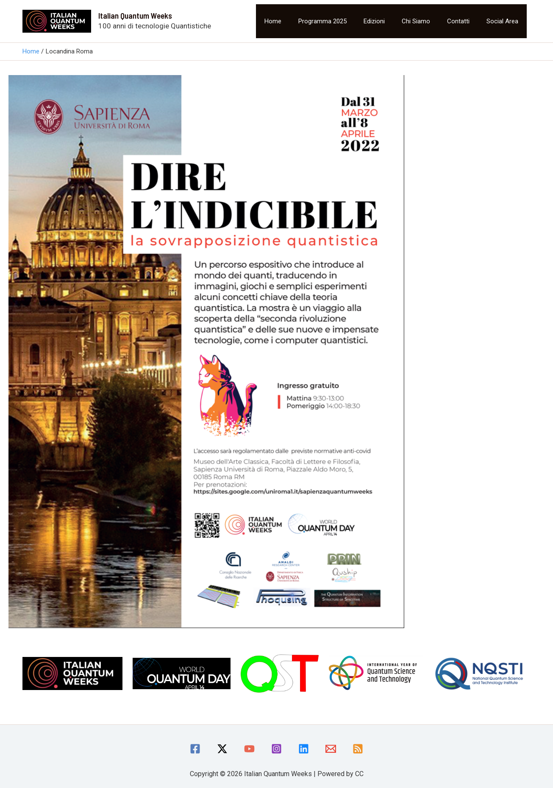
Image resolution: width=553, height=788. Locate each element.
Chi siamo (416, 21)
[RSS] (358, 749)
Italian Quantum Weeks (135, 15)
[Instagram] (276, 749)
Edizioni (374, 21)
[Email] (331, 749)
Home (272, 21)
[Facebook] (195, 749)
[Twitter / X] (222, 749)
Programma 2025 (322, 21)
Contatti (458, 21)
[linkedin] (304, 749)
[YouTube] (249, 749)
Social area (502, 21)
